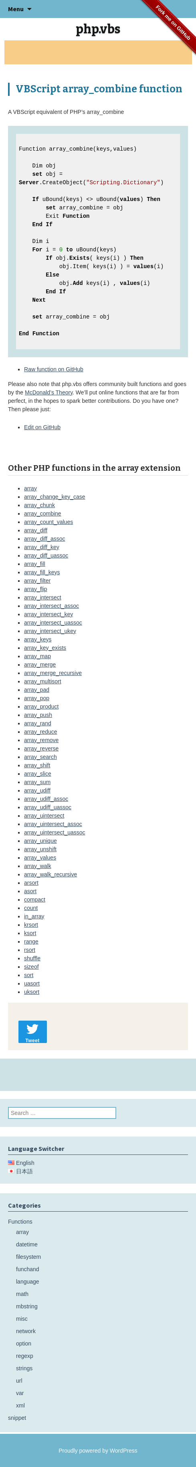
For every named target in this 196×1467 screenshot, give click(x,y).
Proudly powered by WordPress (98, 1450)
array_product (41, 706)
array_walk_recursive (50, 874)
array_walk (37, 866)
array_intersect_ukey (50, 631)
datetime (27, 1244)
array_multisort (42, 681)
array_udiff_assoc (46, 799)
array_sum (37, 782)
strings (24, 1368)
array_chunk (39, 505)
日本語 (24, 1171)
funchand (27, 1269)
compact (34, 899)
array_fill (34, 564)
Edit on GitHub (42, 427)
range (31, 941)
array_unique (40, 841)
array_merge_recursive (53, 673)
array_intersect (42, 597)
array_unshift (40, 849)
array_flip (35, 589)
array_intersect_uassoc (53, 622)
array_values (40, 857)
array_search (40, 757)
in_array (34, 916)
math (22, 1294)
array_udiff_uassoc (47, 807)
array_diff (35, 530)
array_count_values (48, 522)
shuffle (32, 958)
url (19, 1380)
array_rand (37, 723)
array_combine (42, 513)
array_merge (40, 664)
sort (28, 975)
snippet (17, 1418)
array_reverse (41, 748)
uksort (31, 992)
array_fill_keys (42, 572)
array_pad (36, 690)
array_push (38, 715)
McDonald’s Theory (49, 392)
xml (20, 1405)
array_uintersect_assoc (53, 824)
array (30, 488)
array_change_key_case (54, 497)
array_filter (37, 580)
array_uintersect (44, 815)
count (31, 908)
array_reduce (40, 732)
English (25, 1163)
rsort (29, 950)
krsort (31, 925)
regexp (24, 1356)
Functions (20, 1221)
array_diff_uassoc (46, 555)
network (26, 1331)
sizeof (31, 966)
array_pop (36, 698)
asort (30, 891)
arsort (31, 883)
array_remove (41, 740)
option (23, 1343)
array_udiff (37, 790)
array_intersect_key (48, 614)
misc (22, 1319)
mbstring (27, 1306)
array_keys (37, 639)
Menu (16, 9)
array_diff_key (41, 547)
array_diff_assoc (44, 538)
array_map (37, 656)
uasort (32, 983)
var (20, 1393)
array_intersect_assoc (51, 606)
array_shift (37, 765)
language (27, 1281)
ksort (30, 933)
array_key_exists (45, 648)
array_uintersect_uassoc (54, 832)
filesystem (28, 1257)
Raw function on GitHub (53, 369)
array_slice (37, 773)
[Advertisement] (98, 52)
